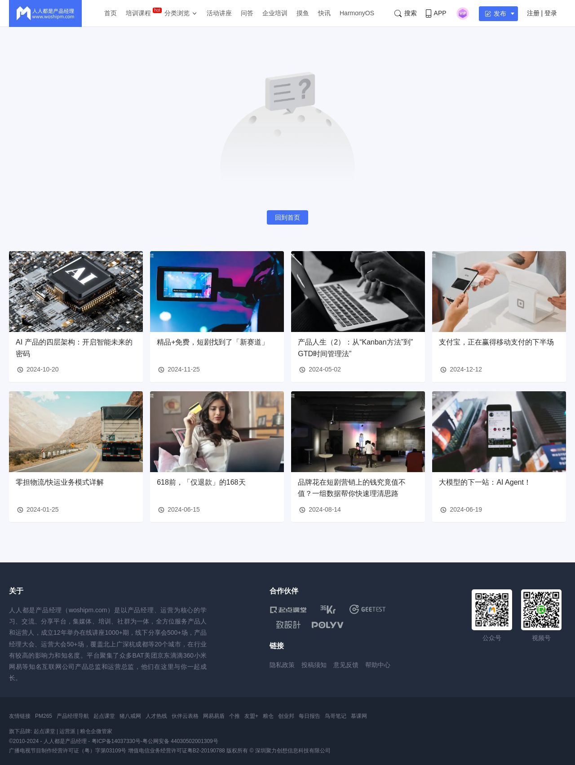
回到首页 (287, 217)
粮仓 (268, 716)
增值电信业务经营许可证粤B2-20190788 (176, 750)
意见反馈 (345, 664)
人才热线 (156, 716)
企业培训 (275, 13)
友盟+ (251, 716)
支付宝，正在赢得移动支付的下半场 (496, 342)
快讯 (324, 13)
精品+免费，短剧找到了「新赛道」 (213, 342)
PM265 (43, 716)
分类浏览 (177, 13)
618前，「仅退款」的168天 (201, 482)
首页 (110, 13)
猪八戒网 (130, 716)
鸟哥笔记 (335, 716)
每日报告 (309, 716)
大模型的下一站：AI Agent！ (485, 482)
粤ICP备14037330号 (116, 741)
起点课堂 (104, 716)
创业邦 (286, 716)
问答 (247, 13)
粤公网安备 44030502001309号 (180, 741)
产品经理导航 (73, 716)
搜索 (405, 13)
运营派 (67, 731)
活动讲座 (219, 13)
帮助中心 (377, 664)
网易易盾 (214, 716)
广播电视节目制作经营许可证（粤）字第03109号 (67, 750)
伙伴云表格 (185, 716)
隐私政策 (282, 664)
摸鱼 (302, 13)
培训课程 (138, 13)
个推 (234, 716)
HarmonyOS (357, 13)
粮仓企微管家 (96, 731)
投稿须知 (314, 664)
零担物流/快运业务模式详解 (60, 482)
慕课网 (359, 716)
